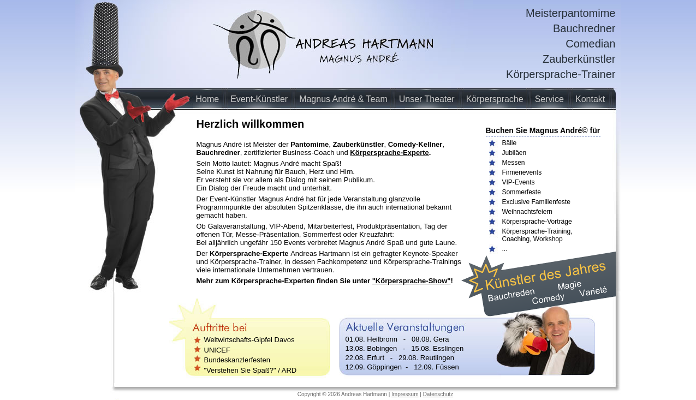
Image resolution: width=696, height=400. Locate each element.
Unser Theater (427, 99)
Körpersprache (495, 99)
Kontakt (590, 99)
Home (207, 99)
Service (549, 99)
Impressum (404, 394)
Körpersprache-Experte (389, 152)
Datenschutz (438, 394)
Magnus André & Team (343, 99)
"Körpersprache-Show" (411, 281)
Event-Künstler (259, 99)
